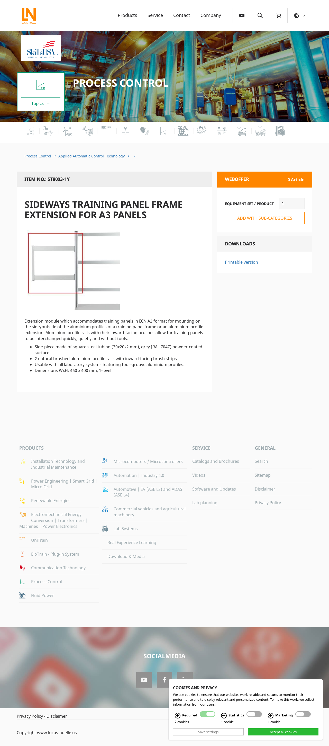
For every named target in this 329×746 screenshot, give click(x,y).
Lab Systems (126, 528)
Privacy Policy (268, 502)
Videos (198, 475)
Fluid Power (42, 595)
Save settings (208, 732)
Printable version (241, 262)
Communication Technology (58, 568)
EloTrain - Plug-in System (55, 554)
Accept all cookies (283, 732)
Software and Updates (214, 489)
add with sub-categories (264, 218)
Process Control (120, 83)
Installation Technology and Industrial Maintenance (58, 464)
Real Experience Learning (131, 542)
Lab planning (204, 502)
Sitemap (263, 475)
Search (261, 461)
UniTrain (39, 540)
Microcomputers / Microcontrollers (148, 461)
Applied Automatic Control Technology (91, 156)
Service (155, 15)
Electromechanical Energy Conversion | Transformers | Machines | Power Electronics (53, 520)
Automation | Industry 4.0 (139, 475)
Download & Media (126, 556)
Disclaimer (265, 489)
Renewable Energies (50, 500)
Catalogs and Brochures (215, 461)
